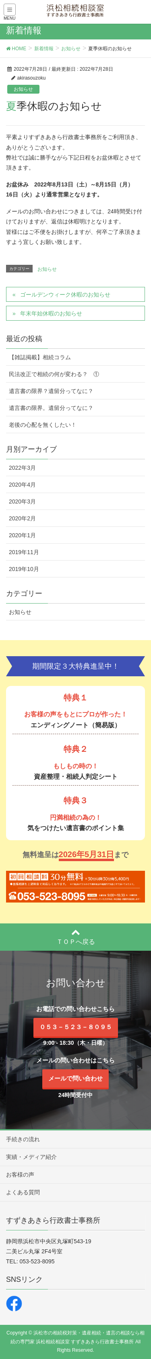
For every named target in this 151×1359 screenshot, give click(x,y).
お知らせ (23, 89)
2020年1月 (22, 535)
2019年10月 (24, 569)
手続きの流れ (23, 1139)
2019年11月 (24, 552)
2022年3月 (22, 468)
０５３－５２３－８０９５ (75, 1026)
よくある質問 (23, 1192)
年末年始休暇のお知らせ (51, 313)
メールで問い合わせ (75, 1078)
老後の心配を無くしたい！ (43, 425)
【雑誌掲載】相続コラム (40, 357)
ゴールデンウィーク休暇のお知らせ (65, 294)
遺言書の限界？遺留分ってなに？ (51, 391)
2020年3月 (22, 501)
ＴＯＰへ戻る (75, 936)
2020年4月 (22, 484)
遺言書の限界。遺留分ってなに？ (51, 408)
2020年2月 (22, 518)
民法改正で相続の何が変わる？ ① (54, 374)
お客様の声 (20, 1174)
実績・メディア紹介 (31, 1157)
